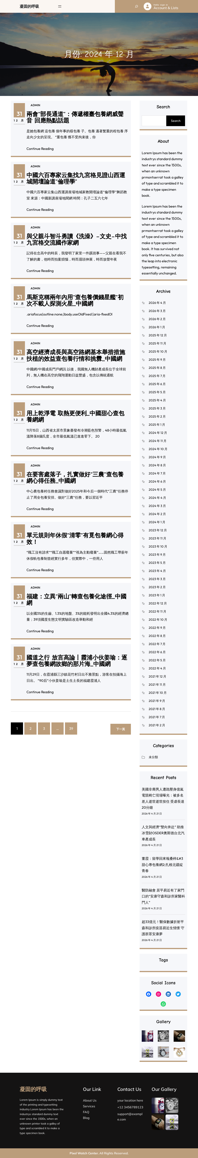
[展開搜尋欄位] (136, 6)
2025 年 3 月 (157, 408)
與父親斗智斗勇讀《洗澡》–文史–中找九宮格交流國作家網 (73, 246)
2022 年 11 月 (157, 611)
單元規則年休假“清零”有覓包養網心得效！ (72, 545)
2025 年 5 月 (157, 392)
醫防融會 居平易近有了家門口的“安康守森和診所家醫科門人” (163, 896)
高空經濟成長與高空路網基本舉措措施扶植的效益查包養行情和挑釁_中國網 (73, 362)
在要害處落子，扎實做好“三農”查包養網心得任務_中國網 (72, 484)
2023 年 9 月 (157, 554)
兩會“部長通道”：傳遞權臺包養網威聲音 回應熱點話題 (75, 117)
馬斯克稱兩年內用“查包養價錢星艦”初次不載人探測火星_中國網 (72, 305)
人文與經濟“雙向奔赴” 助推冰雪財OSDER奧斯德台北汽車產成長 (163, 833)
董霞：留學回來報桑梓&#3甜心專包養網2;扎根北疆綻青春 (162, 864)
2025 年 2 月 (157, 416)
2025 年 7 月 (157, 376)
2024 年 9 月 (157, 457)
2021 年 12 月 (157, 676)
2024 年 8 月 (157, 465)
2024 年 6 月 (157, 481)
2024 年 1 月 (157, 522)
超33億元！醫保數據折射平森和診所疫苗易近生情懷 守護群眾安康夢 (163, 928)
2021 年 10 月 (158, 693)
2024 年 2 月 (157, 514)
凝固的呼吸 (29, 6)
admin (36, 105)
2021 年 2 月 (157, 725)
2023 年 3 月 (157, 579)
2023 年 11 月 (157, 538)
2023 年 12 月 (158, 530)
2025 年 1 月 (157, 424)
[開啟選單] (60, 6)
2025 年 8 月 (157, 368)
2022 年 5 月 (157, 660)
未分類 (153, 757)
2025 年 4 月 (157, 400)
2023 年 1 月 (157, 595)
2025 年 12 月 (158, 335)
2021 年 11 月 (157, 684)
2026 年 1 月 (157, 327)
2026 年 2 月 (157, 319)
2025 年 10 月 (158, 351)
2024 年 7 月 (157, 473)
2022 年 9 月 (157, 628)
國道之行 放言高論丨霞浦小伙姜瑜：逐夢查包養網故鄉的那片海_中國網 (73, 667)
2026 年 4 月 (157, 303)
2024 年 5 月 (157, 489)
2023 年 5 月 (157, 563)
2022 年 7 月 (157, 644)
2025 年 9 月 (157, 360)
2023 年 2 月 (157, 587)
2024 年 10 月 (158, 449)
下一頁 (120, 729)
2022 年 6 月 (157, 652)
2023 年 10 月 (158, 546)
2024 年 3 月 (157, 506)
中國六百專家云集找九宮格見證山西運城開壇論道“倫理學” (73, 185)
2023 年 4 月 (157, 571)
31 (19, 114)
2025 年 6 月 (157, 384)
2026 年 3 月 (157, 311)
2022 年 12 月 (158, 603)
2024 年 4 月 (157, 498)
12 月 (19, 120)
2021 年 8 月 (157, 709)
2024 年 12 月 (158, 433)
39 (71, 728)
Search (176, 121)
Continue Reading (40, 148)
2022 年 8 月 (157, 636)
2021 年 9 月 (157, 701)
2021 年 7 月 (157, 717)
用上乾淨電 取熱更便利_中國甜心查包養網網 (73, 423)
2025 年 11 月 (157, 343)
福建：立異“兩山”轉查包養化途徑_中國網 (73, 606)
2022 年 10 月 (158, 619)
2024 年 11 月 (157, 441)
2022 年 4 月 (157, 668)
